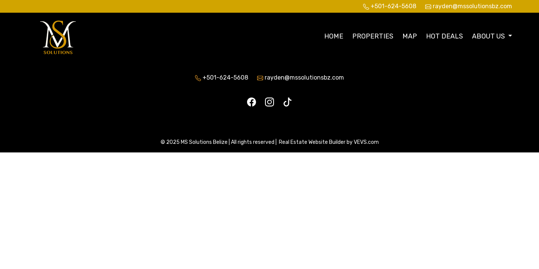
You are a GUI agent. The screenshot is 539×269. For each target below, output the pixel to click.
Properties (372, 36)
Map (409, 36)
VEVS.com (366, 142)
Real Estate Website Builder (312, 142)
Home (333, 36)
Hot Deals (444, 36)
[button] (492, 36)
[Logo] (74, 35)
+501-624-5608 (225, 77)
